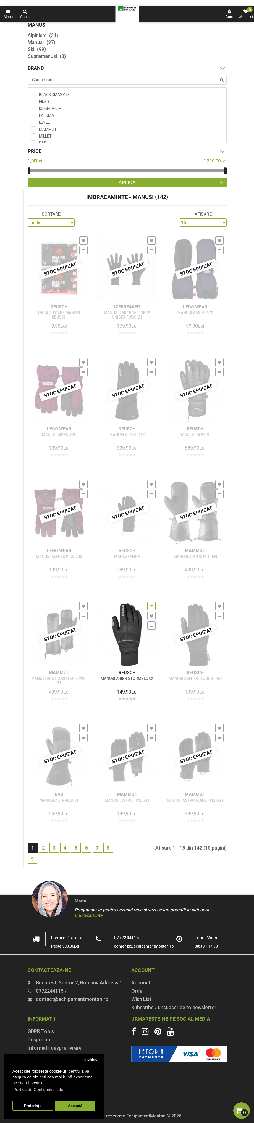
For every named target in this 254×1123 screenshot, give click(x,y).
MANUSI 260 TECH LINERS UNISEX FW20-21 (127, 315)
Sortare (51, 214)
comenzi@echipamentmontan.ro (144, 946)
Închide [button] (90, 1059)
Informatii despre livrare (55, 1048)
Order (137, 991)
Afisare (203, 214)
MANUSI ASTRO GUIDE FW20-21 (195, 800)
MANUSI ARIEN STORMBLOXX (127, 679)
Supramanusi (47, 56)
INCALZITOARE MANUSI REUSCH (59, 315)
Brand (127, 68)
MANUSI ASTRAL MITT (59, 800)
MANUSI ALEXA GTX (127, 435)
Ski (37, 49)
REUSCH (59, 306)
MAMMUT (195, 550)
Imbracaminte (89, 915)
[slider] (29, 170)
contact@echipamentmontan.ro (72, 999)
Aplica (173, 182)
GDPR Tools (41, 1031)
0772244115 (126, 937)
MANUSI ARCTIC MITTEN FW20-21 (59, 681)
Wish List (141, 999)
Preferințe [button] (32, 1106)
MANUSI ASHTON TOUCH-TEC (195, 679)
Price (127, 151)
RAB (59, 794)
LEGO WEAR (195, 306)
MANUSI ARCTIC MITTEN (195, 557)
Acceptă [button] (75, 1106)
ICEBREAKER (127, 306)
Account (141, 982)
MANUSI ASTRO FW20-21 (127, 800)
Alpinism (43, 35)
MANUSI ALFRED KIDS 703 (59, 557)
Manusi (41, 42)
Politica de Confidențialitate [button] (38, 1089)
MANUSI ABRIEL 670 (195, 313)
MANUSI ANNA (127, 557)
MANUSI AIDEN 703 (59, 435)
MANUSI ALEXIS (195, 435)
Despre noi (39, 1039)
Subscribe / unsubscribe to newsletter (173, 1007)
